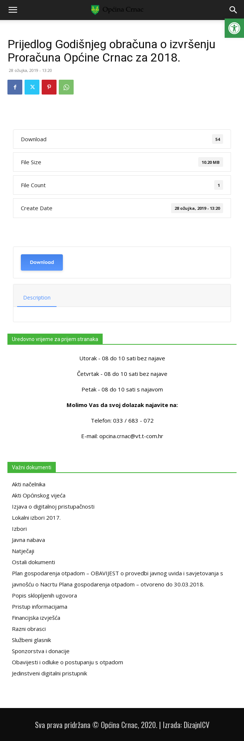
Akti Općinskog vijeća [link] (38, 495)
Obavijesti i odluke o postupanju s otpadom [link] (67, 662)
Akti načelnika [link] (28, 484)
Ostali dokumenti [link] (33, 562)
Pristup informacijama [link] (39, 606)
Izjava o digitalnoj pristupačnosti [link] (53, 506)
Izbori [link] (19, 528)
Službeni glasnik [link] (31, 640)
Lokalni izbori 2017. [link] (36, 517)
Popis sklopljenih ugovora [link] (44, 595)
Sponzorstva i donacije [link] (41, 651)
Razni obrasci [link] (29, 628)
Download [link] (42, 262)
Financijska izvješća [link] (36, 617)
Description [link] (37, 297)
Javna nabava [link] (28, 539)
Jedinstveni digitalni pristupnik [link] (49, 673)
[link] (234, 28)
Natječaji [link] (23, 551)
